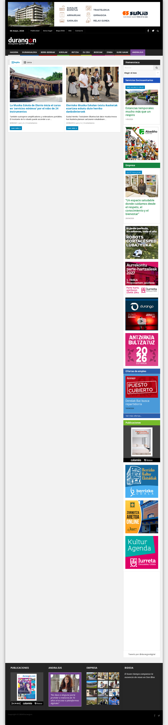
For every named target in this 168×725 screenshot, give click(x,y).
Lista (27, 62)
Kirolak (63, 53)
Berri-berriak (48, 53)
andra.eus (137, 53)
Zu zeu (86, 53)
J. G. (23, 123)
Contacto (79, 31)
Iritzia (75, 53)
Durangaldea (29, 53)
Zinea (109, 53)
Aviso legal (47, 31)
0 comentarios (31, 123)
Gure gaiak (122, 53)
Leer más (16, 128)
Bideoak (98, 53)
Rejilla (15, 62)
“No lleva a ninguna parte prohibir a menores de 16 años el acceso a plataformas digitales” (65, 699)
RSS (70, 31)
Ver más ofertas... (134, 415)
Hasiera (14, 53)
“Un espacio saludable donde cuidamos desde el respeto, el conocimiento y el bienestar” (140, 207)
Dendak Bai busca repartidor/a (137, 402)
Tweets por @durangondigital (141, 654)
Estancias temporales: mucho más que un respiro (139, 111)
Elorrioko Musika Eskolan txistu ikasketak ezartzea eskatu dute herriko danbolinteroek (91, 108)
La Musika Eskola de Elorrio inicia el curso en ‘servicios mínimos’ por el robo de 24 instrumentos (35, 108)
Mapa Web (60, 31)
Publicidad (35, 31)
